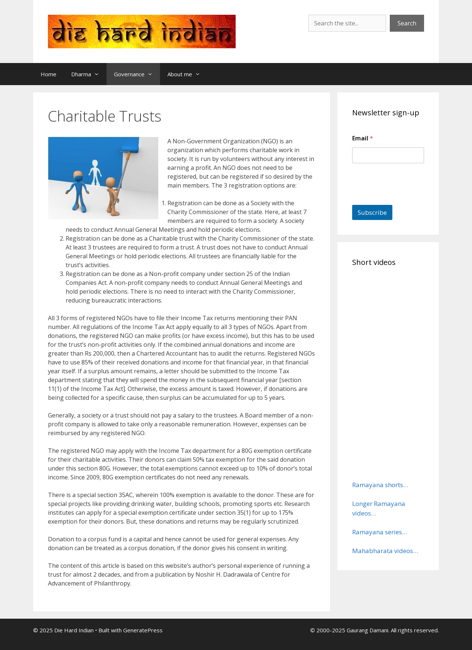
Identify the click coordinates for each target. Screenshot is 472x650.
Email (362, 138)
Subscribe (372, 212)
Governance (137, 74)
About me (187, 74)
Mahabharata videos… (385, 550)
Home (48, 74)
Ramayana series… (379, 532)
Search (407, 23)
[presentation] (408, 200)
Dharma (89, 74)
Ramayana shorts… (380, 484)
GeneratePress (143, 630)
